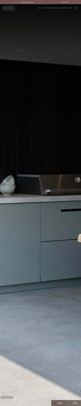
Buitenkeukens (48, 8)
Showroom (63, 8)
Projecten (56, 8)
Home (2, 378)
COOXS (39, 8)
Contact (69, 8)
